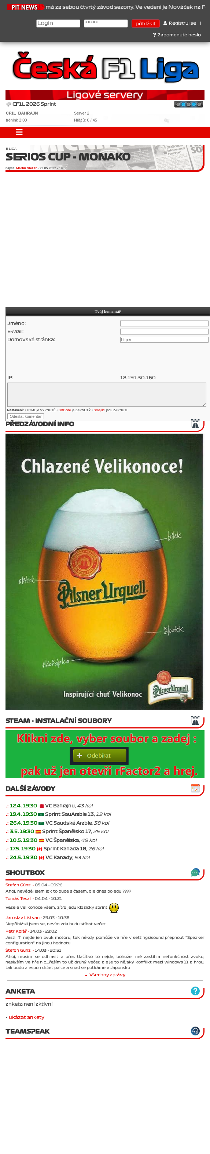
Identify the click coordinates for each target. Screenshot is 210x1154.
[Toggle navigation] (19, 132)
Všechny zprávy (105, 975)
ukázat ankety (26, 1017)
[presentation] (63, 358)
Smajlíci (100, 410)
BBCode (65, 410)
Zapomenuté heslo (177, 35)
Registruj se (179, 23)
